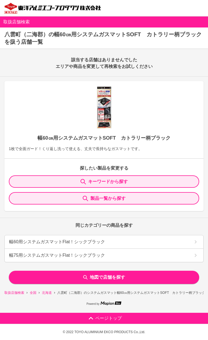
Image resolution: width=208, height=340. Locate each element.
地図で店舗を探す (104, 277)
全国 (33, 293)
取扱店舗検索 (14, 293)
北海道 (47, 293)
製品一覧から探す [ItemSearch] (104, 198)
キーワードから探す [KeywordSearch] (104, 181)
